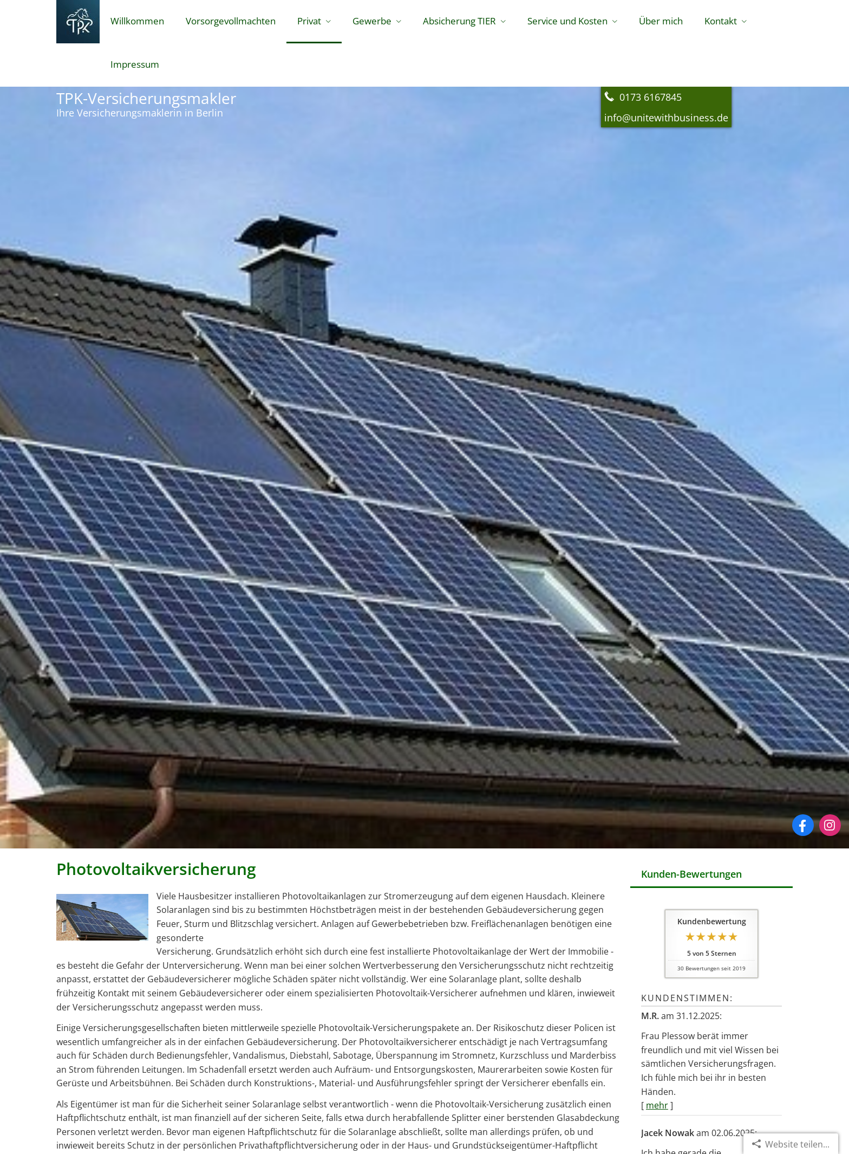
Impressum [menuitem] (134, 64)
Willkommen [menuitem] (137, 21)
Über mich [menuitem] (661, 21)
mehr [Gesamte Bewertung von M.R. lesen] (657, 1105)
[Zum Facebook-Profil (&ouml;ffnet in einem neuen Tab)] (803, 825)
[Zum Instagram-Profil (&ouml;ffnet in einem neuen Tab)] (830, 825)
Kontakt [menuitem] (720, 21)
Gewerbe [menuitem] (371, 21)
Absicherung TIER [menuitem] (459, 21)
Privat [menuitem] (309, 21)
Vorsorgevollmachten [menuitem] (231, 21)
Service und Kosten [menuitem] (567, 21)
